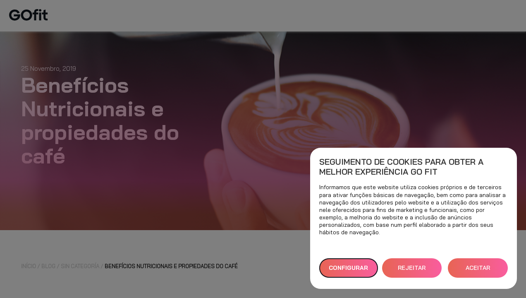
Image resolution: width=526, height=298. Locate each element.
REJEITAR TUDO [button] (412, 271)
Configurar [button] (348, 268)
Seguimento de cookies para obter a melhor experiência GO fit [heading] (401, 167)
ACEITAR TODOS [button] (478, 271)
